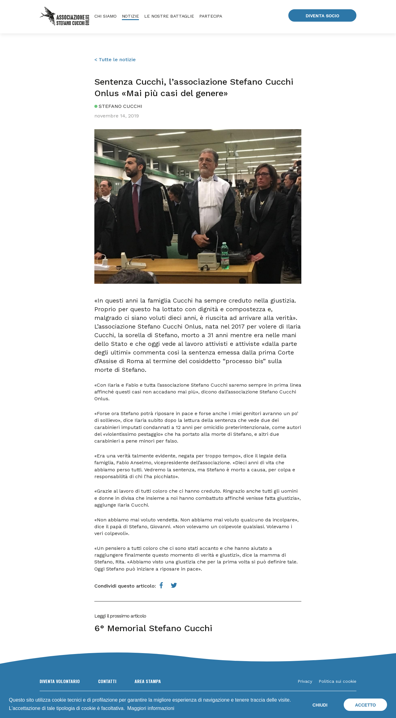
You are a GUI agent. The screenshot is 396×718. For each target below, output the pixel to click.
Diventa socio (322, 15)
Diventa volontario (60, 681)
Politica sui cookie (337, 681)
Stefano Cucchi (120, 106)
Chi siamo (105, 16)
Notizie (130, 16)
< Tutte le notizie (115, 59)
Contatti (107, 681)
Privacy (305, 681)
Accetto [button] (365, 705)
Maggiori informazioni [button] (150, 708)
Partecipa (210, 16)
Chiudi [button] (319, 705)
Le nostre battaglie (169, 16)
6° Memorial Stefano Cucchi (153, 628)
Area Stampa (148, 681)
